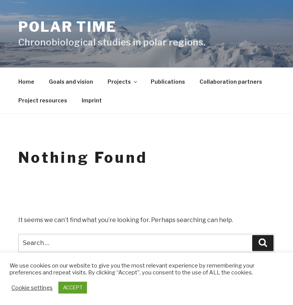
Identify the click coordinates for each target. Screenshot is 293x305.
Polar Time (67, 26)
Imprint (92, 100)
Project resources (42, 100)
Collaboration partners (231, 81)
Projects (123, 81)
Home (26, 81)
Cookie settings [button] (32, 287)
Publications (168, 81)
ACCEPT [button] (72, 287)
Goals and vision (71, 81)
